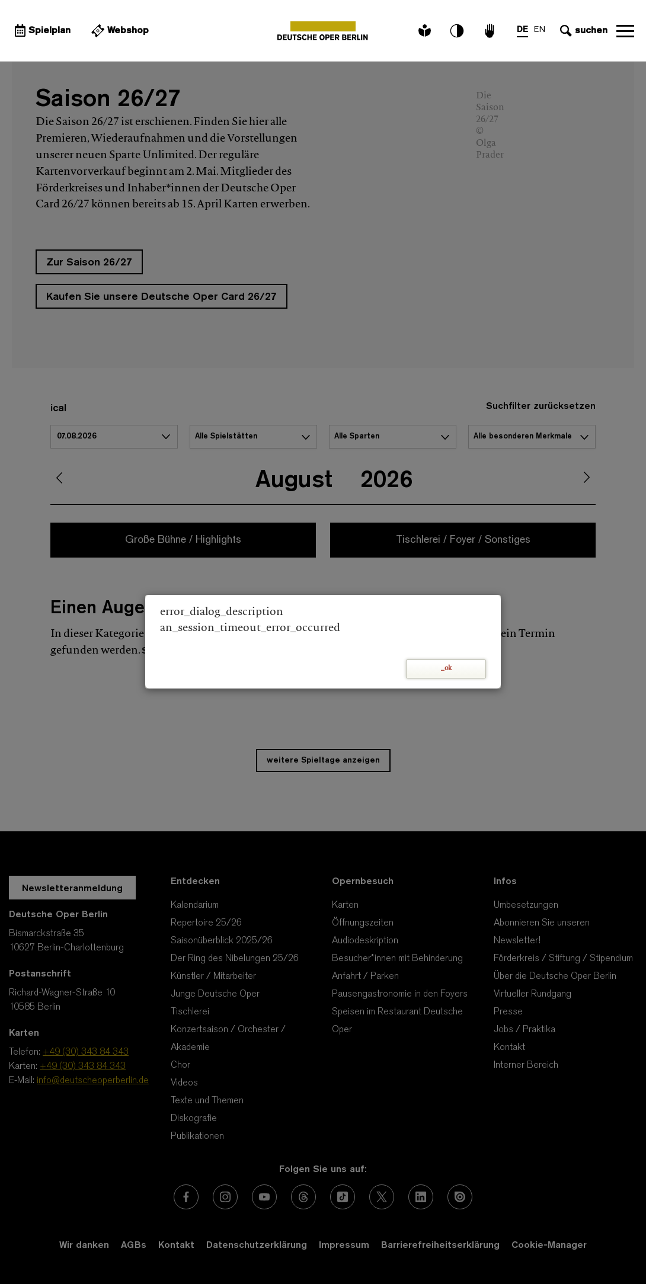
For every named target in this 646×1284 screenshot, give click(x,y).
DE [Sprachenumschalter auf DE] (522, 29)
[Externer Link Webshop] (118, 30)
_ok (446, 668)
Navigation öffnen (625, 31)
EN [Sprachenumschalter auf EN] (539, 29)
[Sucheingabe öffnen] (582, 31)
